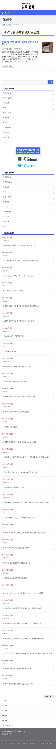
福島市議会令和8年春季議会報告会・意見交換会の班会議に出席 (26, 457)
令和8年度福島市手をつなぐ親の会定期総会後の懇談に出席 (24, 533)
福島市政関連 (8, 98)
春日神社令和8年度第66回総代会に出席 (17, 669)
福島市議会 (7, 93)
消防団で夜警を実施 (10, 427)
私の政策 (4, 710)
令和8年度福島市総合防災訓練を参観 (16, 412)
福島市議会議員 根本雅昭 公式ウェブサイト (25, 743)
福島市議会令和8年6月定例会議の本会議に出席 (20, 245)
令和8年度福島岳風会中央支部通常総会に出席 (19, 397)
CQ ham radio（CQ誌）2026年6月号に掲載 (18, 517)
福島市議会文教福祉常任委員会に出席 (16, 366)
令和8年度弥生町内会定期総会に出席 (16, 548)
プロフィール (6, 705)
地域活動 (6, 103)
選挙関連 (6, 132)
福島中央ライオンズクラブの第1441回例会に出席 (20, 260)
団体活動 (6, 118)
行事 (4, 108)
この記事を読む (7, 66)
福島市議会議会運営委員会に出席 (15, 381)
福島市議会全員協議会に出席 (13, 487)
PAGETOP (49, 696)
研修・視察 (7, 113)
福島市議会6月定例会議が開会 (14, 336)
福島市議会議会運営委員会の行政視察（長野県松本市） (23, 608)
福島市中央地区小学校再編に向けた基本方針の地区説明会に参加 (26, 502)
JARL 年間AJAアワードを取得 (14, 291)
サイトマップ (6, 725)
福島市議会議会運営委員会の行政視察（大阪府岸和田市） (23, 638)
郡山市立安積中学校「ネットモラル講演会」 (19, 276)
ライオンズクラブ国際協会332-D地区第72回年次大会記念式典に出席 (27, 653)
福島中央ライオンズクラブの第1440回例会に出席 (20, 472)
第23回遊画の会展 (9, 351)
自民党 (5, 122)
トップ (4, 701)
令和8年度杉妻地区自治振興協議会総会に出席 (19, 442)
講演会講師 (17, 49)
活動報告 (4, 715)
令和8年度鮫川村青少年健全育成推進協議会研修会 (21, 306)
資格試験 (6, 137)
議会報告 (4, 720)
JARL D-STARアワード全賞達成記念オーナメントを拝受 (23, 593)
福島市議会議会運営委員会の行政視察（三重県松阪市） (23, 623)
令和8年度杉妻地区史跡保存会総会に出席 (18, 684)
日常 (4, 142)
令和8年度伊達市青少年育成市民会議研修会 (18, 321)
